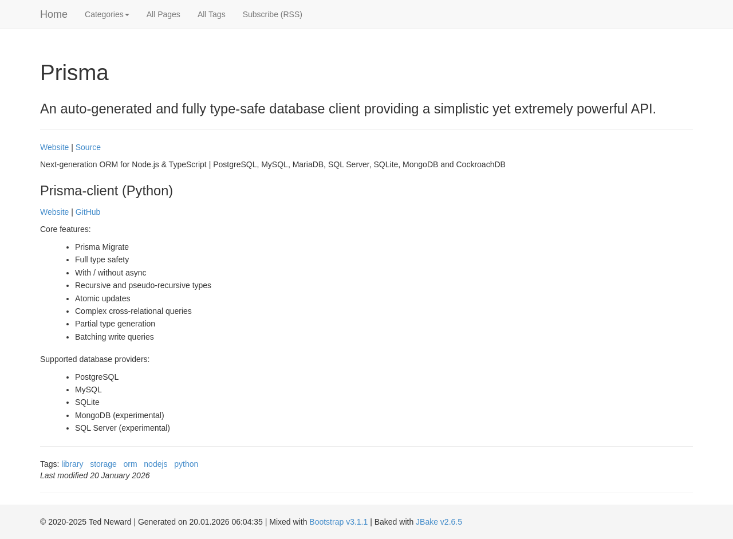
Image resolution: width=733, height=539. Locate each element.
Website (54, 147)
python (186, 464)
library (72, 464)
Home (54, 14)
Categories (107, 14)
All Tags (212, 14)
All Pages (163, 14)
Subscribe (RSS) (272, 14)
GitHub (88, 212)
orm (130, 464)
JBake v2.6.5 (439, 521)
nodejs (155, 464)
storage (103, 464)
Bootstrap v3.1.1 (338, 521)
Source (88, 147)
